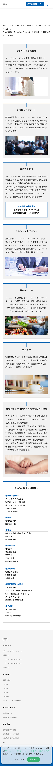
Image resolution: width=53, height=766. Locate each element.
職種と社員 (6, 680)
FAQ (4, 742)
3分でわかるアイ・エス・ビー (13, 651)
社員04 (6, 696)
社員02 (6, 688)
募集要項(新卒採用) (9, 730)
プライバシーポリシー (14, 751)
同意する (33, 759)
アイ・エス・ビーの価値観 (12, 701)
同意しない (19, 759)
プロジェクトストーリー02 (13, 663)
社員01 (6, 684)
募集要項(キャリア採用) (11, 734)
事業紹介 (6, 655)
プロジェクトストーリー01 (13, 659)
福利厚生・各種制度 (10, 717)
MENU (48, 6)
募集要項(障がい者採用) (11, 738)
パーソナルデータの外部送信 (37, 751)
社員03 (6, 692)
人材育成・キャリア (10, 713)
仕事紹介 (6, 667)
